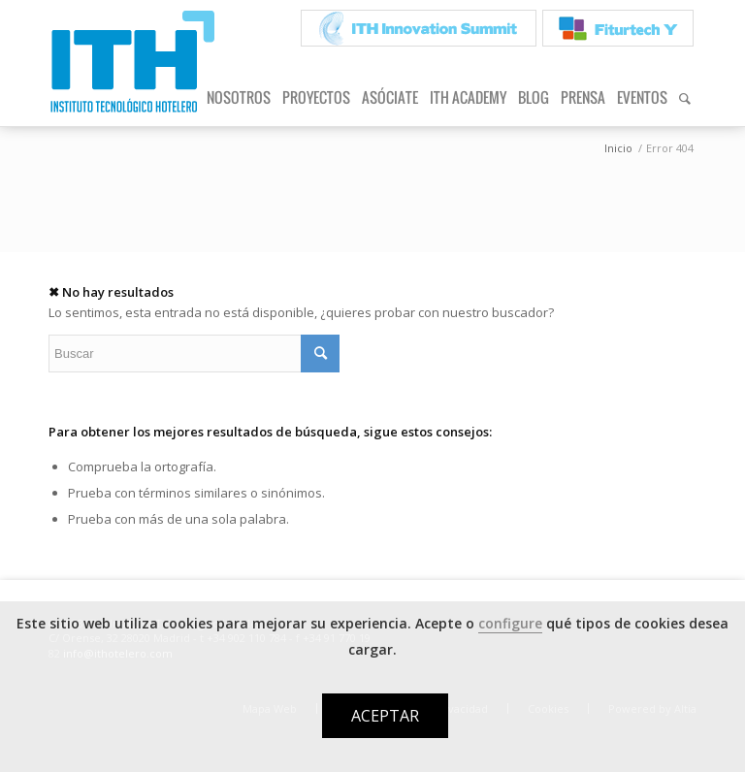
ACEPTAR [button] (385, 715)
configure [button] (510, 623)
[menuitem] (418, 29)
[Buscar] (684, 97)
